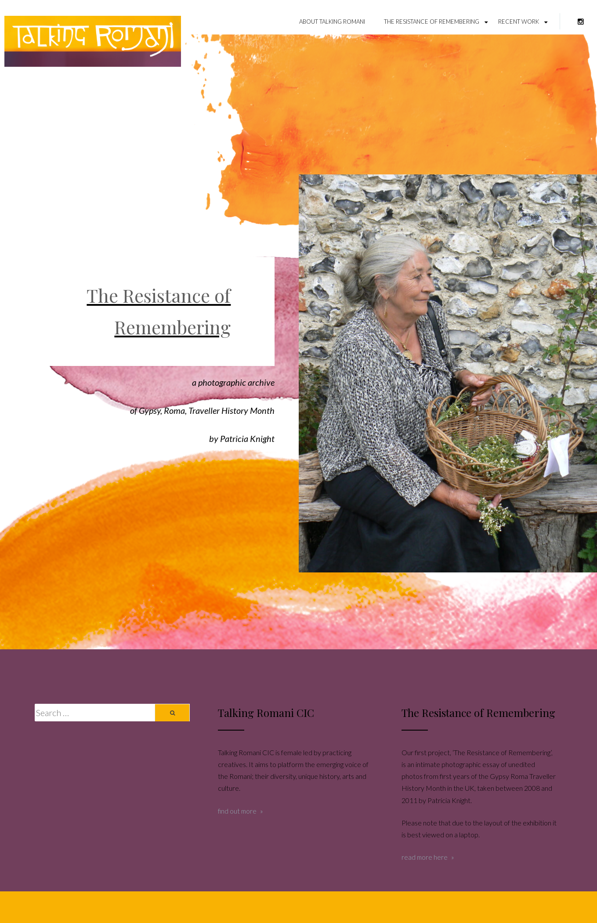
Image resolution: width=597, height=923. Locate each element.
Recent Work (518, 21)
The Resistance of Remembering (431, 21)
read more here (425, 857)
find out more (237, 811)
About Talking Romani (332, 21)
